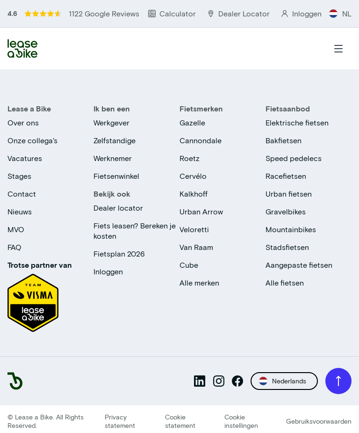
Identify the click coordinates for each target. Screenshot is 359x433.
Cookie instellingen (241, 421)
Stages (19, 175)
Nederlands (282, 381)
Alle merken (199, 282)
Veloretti (194, 229)
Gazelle (192, 122)
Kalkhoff (194, 193)
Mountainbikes (291, 229)
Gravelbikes (286, 211)
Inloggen (108, 271)
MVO (15, 229)
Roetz (190, 158)
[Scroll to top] (338, 381)
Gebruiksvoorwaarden (319, 421)
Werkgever (111, 122)
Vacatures (24, 158)
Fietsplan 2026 (119, 253)
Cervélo (193, 175)
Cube (189, 264)
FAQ (14, 246)
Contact (21, 193)
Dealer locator (118, 207)
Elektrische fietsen (297, 122)
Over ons (23, 122)
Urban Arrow (201, 211)
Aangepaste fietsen (299, 264)
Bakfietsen (284, 140)
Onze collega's (32, 140)
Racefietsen (286, 175)
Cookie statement (180, 421)
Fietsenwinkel (116, 175)
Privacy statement (120, 421)
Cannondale (201, 140)
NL (340, 13)
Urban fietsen (289, 193)
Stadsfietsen (287, 246)
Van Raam (196, 246)
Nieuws (19, 211)
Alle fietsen (285, 282)
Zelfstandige (114, 140)
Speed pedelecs (294, 158)
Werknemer (112, 158)
